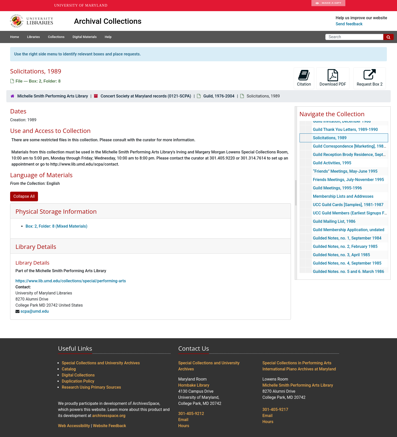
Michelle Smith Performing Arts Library (52, 96)
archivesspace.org (108, 415)
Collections (56, 37)
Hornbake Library (193, 385)
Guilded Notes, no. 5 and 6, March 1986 (348, 271)
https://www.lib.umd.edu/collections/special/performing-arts (70, 281)
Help (108, 37)
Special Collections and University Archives (101, 363)
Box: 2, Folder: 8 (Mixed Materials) (56, 226)
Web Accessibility (74, 425)
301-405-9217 (275, 409)
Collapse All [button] (24, 196)
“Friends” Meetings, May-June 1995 (345, 171)
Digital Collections (78, 375)
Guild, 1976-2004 (218, 96)
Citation (304, 78)
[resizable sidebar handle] (296, 193)
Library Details (35, 246)
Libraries (33, 37)
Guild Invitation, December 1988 (342, 121)
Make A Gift (328, 5)
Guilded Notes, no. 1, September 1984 (347, 238)
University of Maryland (81, 5)
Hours (183, 425)
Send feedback (349, 24)
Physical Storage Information (56, 211)
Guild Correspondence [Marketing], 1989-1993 (354, 146)
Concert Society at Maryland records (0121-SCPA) (146, 96)
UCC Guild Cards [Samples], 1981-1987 (348, 204)
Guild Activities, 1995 (332, 163)
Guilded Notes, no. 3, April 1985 (341, 254)
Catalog (69, 369)
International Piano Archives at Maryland (299, 369)
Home (14, 37)
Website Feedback (109, 425)
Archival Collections (108, 21)
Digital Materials (85, 37)
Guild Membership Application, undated (348, 229)
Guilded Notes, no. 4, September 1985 (347, 263)
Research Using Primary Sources (91, 387)
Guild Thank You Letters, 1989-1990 (345, 129)
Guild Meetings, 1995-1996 (337, 188)
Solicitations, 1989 (329, 137)
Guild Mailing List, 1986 (334, 221)
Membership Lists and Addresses (343, 196)
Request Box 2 (370, 78)
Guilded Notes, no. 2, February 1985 (345, 246)
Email (183, 419)
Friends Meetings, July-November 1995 (348, 179)
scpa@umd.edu (35, 311)
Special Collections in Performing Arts (297, 363)
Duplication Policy (78, 381)
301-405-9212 (191, 413)
